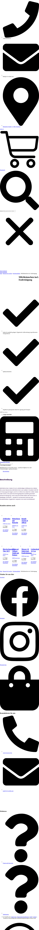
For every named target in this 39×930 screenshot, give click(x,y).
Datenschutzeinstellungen (23, 904)
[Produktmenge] (6, 451)
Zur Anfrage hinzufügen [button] (5, 518)
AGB (31, 904)
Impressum (13, 904)
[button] (19, 190)
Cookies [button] (34, 904)
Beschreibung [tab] (6, 459)
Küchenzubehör (16, 273)
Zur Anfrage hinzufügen (5, 452)
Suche (1, 211)
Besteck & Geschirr (7, 273)
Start (1, 273)
